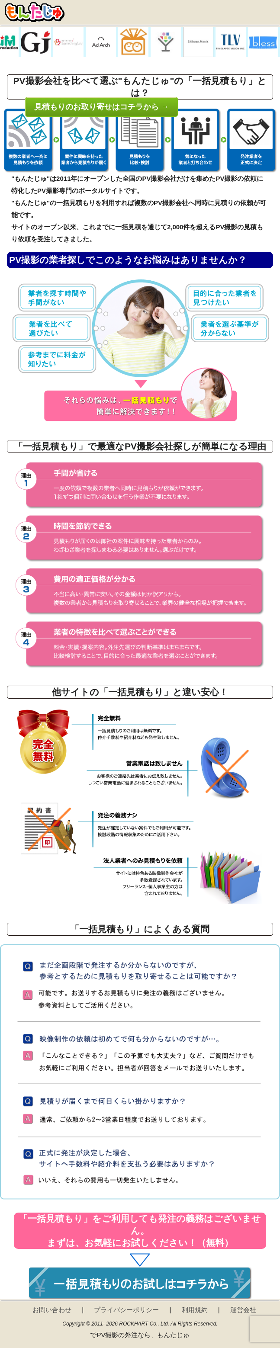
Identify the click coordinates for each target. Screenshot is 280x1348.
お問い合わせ (51, 1309)
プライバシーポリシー (126, 1309)
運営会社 (243, 1309)
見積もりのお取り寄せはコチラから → (101, 107)
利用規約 (195, 1309)
